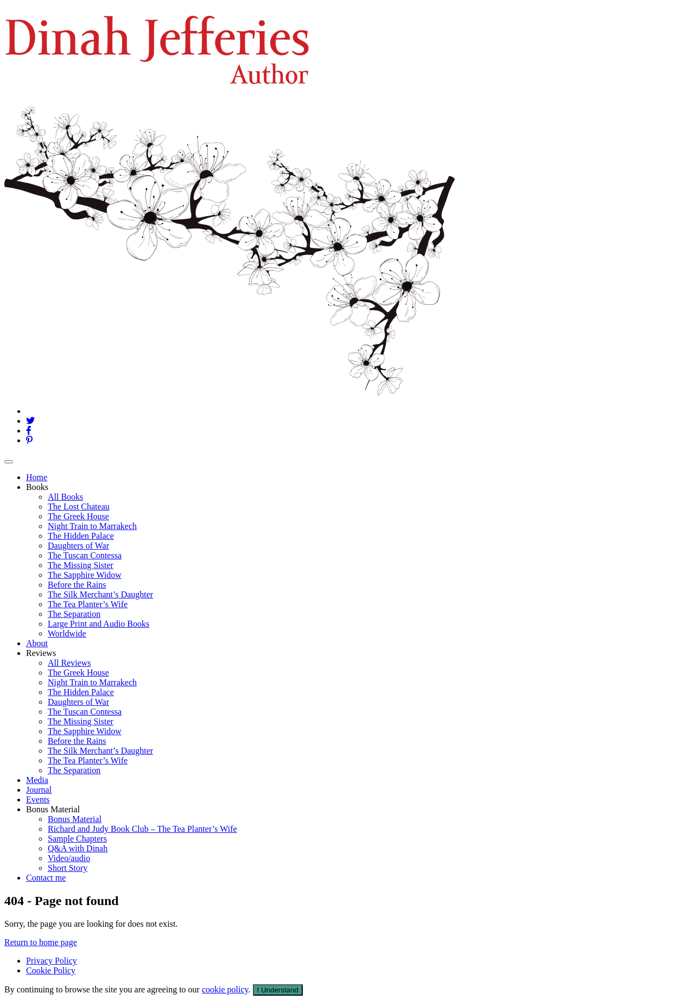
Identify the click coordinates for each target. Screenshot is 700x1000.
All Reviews (69, 662)
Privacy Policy (51, 960)
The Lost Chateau (79, 506)
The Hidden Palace (81, 535)
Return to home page (40, 942)
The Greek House (78, 516)
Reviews (41, 653)
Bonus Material (53, 809)
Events (38, 799)
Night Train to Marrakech (92, 526)
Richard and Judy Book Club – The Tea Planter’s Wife (142, 828)
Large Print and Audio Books (98, 623)
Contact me (46, 877)
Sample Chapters (77, 838)
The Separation (74, 614)
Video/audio (69, 858)
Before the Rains (77, 584)
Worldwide (67, 633)
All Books (65, 496)
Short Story (67, 867)
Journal (39, 789)
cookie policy (225, 989)
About (37, 643)
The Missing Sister (80, 565)
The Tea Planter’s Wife (88, 604)
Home (36, 477)
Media (37, 780)
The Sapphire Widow (85, 574)
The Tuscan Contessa (85, 555)
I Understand (277, 990)
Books (37, 487)
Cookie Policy (50, 970)
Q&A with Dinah (77, 848)
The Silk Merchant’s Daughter (100, 594)
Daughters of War (78, 545)
